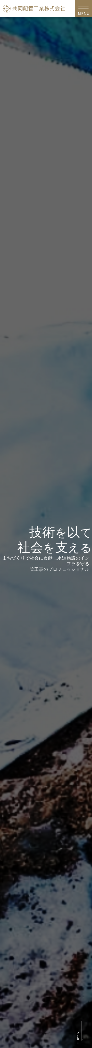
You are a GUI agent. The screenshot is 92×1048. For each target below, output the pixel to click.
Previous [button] (4, 541)
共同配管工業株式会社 (34, 8)
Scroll (77, 1036)
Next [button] (87, 541)
